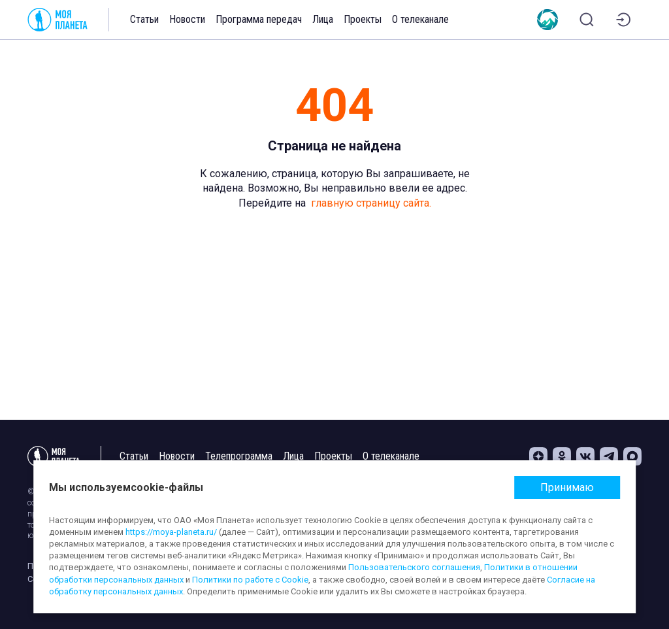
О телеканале (420, 19)
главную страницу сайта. (371, 203)
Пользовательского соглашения (414, 567)
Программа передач (259, 19)
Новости (187, 19)
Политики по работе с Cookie (250, 580)
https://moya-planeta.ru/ (171, 532)
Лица (322, 19)
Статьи (144, 19)
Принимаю (567, 487)
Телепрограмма (238, 456)
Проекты (363, 19)
